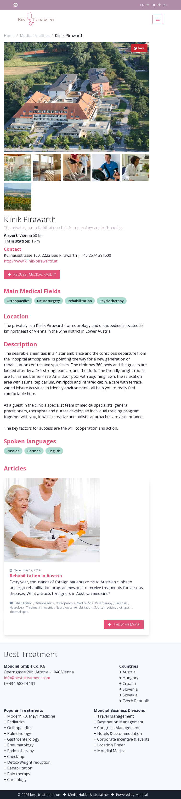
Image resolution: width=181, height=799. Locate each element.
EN (142, 5)
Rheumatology (20, 745)
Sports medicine (105, 607)
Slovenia (130, 689)
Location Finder (111, 745)
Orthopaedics (18, 301)
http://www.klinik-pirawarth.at (30, 261)
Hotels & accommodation (119, 733)
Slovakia (130, 695)
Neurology (17, 607)
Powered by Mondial (132, 794)
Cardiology (17, 779)
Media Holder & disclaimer (88, 794)
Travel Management (115, 716)
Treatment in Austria (40, 607)
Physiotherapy (112, 301)
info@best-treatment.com (27, 677)
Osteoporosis (65, 603)
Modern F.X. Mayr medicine (31, 716)
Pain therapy (103, 603)
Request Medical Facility (32, 274)
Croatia (129, 683)
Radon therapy (20, 750)
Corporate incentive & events (123, 739)
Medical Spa (85, 603)
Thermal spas (19, 612)
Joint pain (125, 607)
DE (153, 5)
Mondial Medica (111, 750)
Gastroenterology (23, 739)
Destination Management (120, 722)
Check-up (15, 756)
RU (165, 5)
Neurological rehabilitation (74, 607)
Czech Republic (136, 700)
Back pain (121, 603)
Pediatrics (16, 722)
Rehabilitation (80, 301)
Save (139, 48)
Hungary (130, 677)
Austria (129, 672)
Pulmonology (19, 733)
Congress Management (118, 727)
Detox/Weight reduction (29, 762)
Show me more (124, 624)
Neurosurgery (48, 301)
